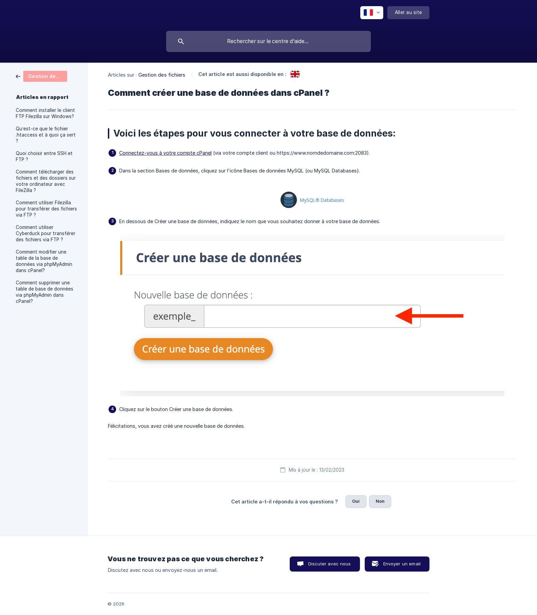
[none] (371, 12)
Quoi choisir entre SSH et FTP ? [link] (44, 156)
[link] (41, 76)
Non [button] (380, 501)
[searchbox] (268, 41)
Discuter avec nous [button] (329, 563)
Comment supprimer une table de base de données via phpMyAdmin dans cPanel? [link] (44, 292)
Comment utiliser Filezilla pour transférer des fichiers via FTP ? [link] (46, 209)
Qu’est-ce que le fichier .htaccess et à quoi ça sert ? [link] (46, 135)
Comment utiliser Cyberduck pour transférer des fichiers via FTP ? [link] (45, 233)
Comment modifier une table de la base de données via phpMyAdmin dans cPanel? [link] (44, 261)
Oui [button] (356, 501)
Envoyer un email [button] (402, 563)
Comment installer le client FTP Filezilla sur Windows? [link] (45, 113)
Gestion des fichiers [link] (162, 75)
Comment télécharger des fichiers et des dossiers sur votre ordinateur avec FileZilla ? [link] (46, 181)
